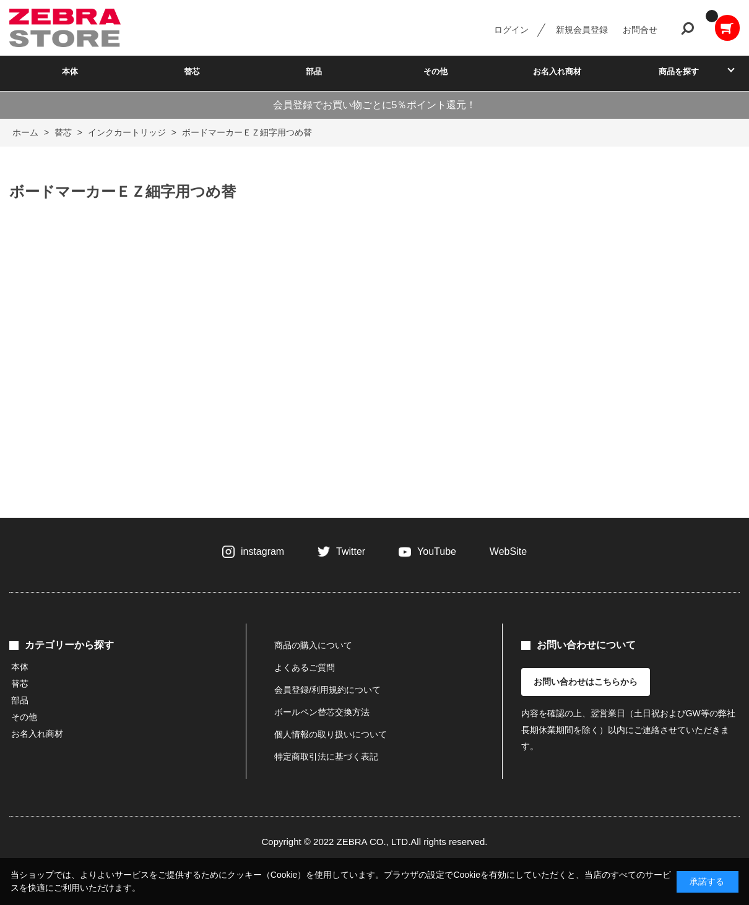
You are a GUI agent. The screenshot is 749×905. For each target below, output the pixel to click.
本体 (70, 71)
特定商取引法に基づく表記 (326, 756)
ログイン (511, 30)
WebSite (508, 551)
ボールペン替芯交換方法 (322, 712)
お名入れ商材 (557, 71)
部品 (314, 71)
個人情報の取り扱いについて (330, 734)
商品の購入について (313, 645)
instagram (262, 551)
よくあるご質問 (304, 667)
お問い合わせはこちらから (586, 682)
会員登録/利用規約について (327, 690)
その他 (435, 71)
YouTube (436, 551)
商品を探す (679, 71)
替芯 (192, 71)
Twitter (350, 551)
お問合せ (640, 30)
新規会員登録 (582, 30)
